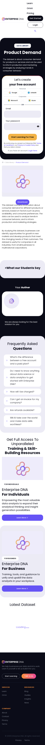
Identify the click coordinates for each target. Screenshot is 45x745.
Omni (30, 8)
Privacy (5, 720)
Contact (5, 716)
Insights (27, 699)
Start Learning (11, 676)
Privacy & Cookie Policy (26, 145)
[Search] (35, 31)
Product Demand (22, 162)
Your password (13, 121)
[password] (22, 126)
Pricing (30, 13)
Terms (4, 724)
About (4, 712)
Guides (27, 695)
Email (8, 108)
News (26, 703)
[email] (22, 114)
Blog (26, 691)
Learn (30, 3)
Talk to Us (28, 676)
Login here (32, 150)
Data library (10, 162)
